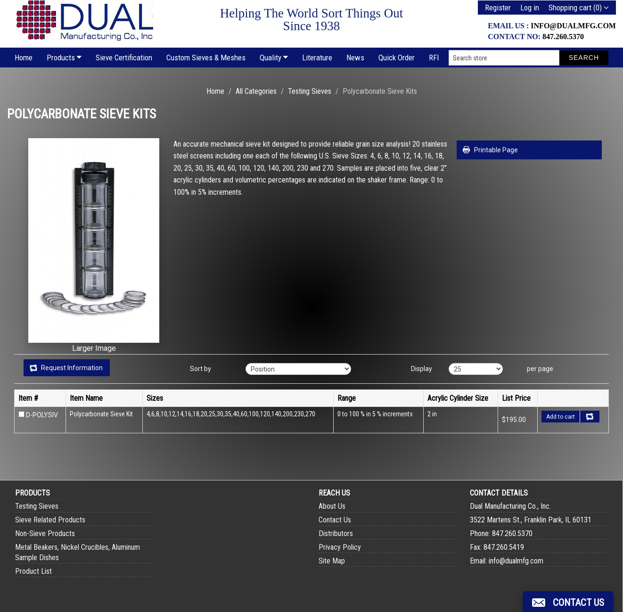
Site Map (332, 560)
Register (498, 7)
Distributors (336, 533)
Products (64, 57)
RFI (434, 57)
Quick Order (396, 57)
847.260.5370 (563, 37)
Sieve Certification (124, 57)
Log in (529, 7)
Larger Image (94, 348)
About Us (332, 506)
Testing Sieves (309, 91)
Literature (317, 57)
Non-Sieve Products (45, 533)
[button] (568, 601)
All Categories (256, 91)
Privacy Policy (340, 547)
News (355, 57)
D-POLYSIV (42, 415)
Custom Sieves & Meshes (206, 57)
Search (584, 57)
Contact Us (335, 519)
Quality (274, 57)
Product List (33, 571)
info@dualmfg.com (573, 26)
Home (24, 57)
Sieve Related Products (50, 519)
